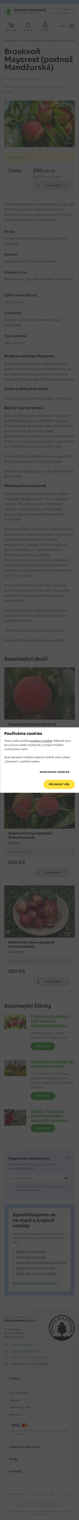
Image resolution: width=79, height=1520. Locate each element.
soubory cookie (41, 741)
